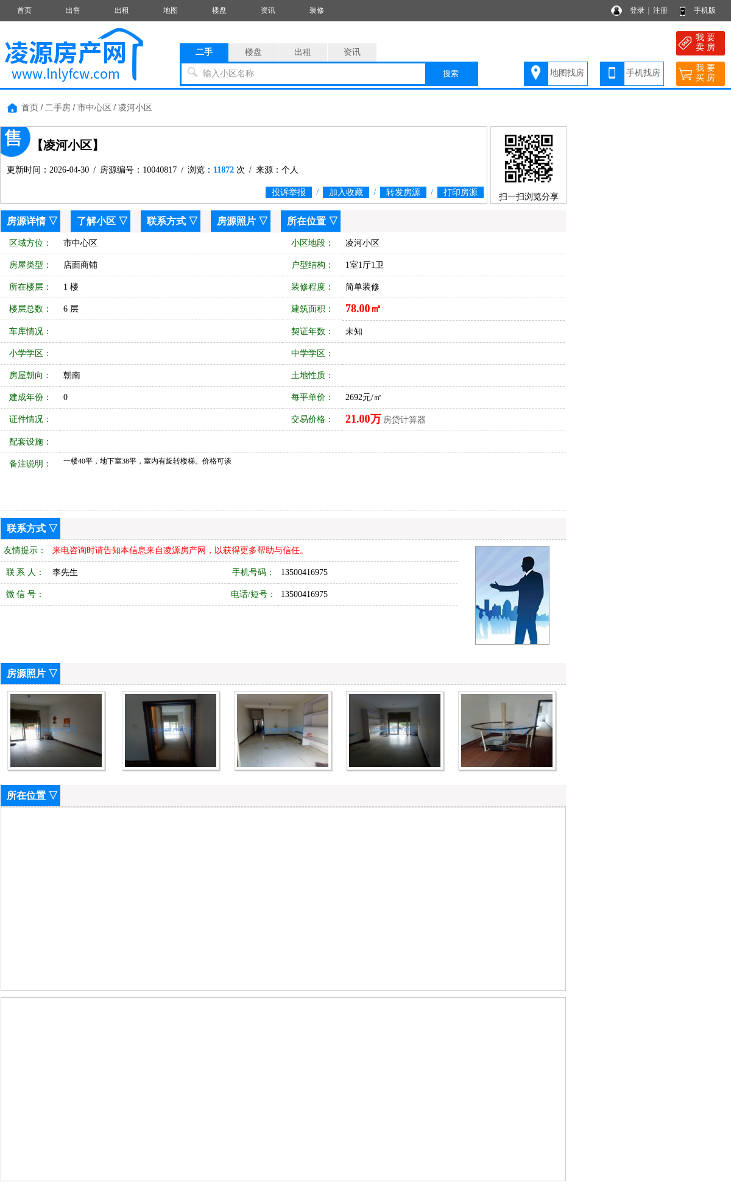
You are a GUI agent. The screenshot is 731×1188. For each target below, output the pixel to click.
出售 (73, 10)
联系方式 (166, 221)
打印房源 (460, 192)
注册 (660, 10)
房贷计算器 (404, 419)
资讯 (268, 10)
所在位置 (306, 221)
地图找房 (567, 72)
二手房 (58, 107)
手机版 (705, 10)
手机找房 (643, 72)
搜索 (451, 73)
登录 (637, 10)
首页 (24, 10)
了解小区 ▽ (102, 221)
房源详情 (26, 221)
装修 (316, 10)
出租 (122, 10)
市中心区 (94, 107)
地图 (170, 10)
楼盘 (219, 10)
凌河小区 (135, 107)
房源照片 (236, 221)
